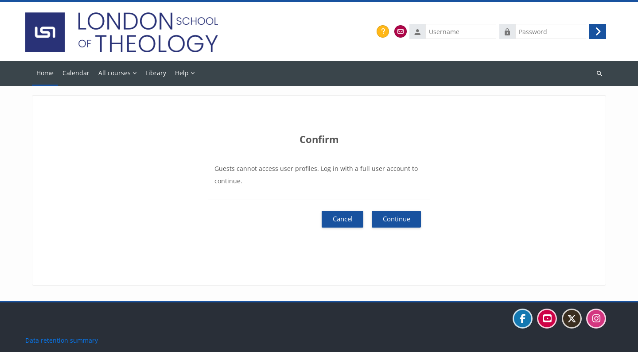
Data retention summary (61, 340)
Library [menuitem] (155, 73)
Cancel (343, 218)
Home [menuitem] (45, 73)
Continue (396, 218)
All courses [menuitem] (114, 73)
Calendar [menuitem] (75, 73)
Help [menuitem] (182, 73)
